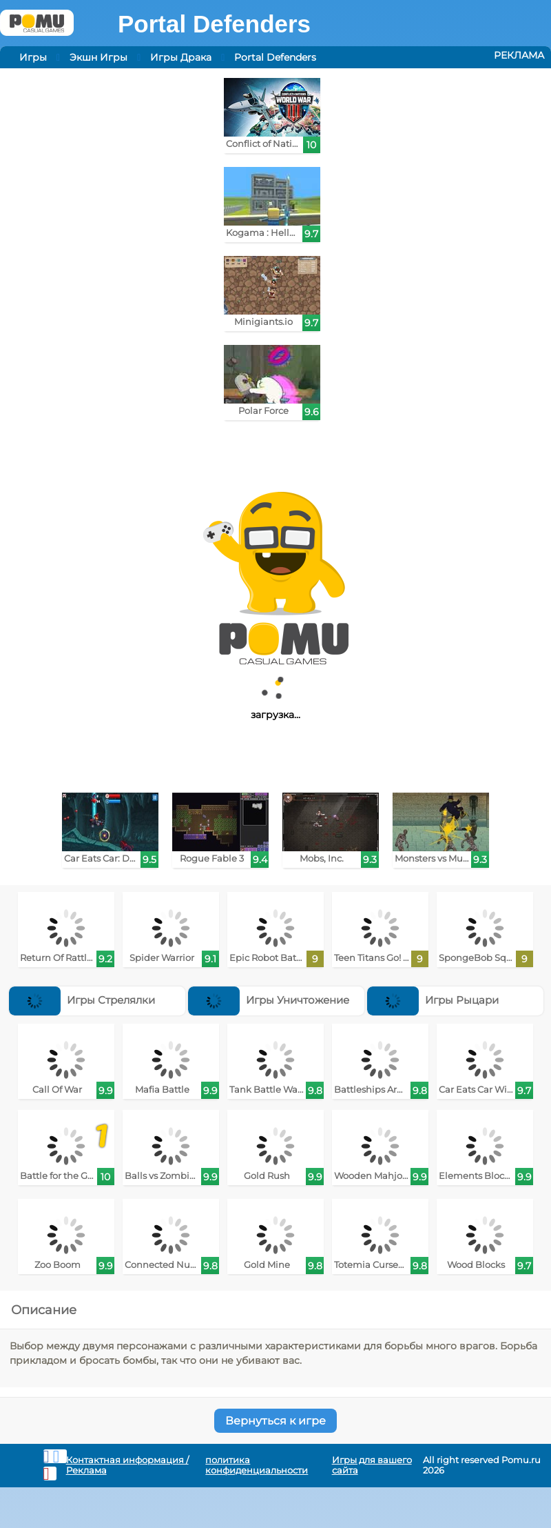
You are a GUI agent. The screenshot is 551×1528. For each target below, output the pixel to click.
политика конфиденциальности (256, 1465)
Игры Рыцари (433, 999)
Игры (33, 57)
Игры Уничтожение (268, 999)
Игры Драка (180, 57)
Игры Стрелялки (82, 999)
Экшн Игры (98, 57)
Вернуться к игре (275, 1420)
